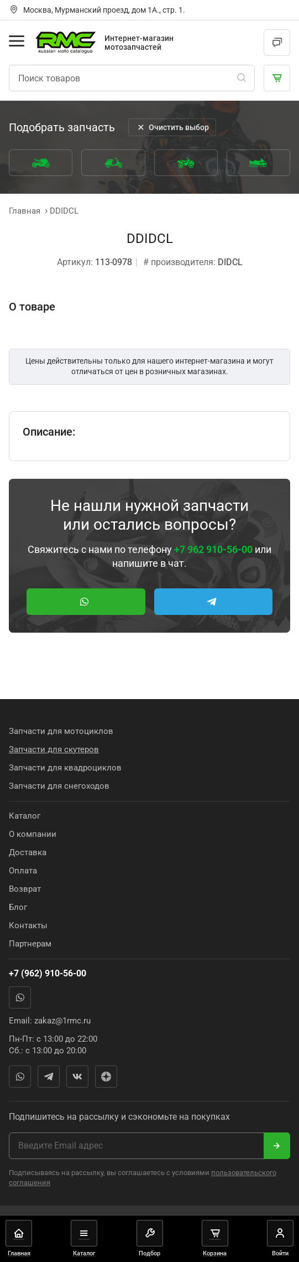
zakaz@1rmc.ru (62, 1021)
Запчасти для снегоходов (59, 786)
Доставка (27, 852)
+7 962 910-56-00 (213, 549)
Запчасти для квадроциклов (65, 768)
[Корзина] (277, 78)
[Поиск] (241, 78)
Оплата (23, 871)
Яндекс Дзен (106, 1076)
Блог (18, 907)
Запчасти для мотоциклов (61, 731)
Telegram (48, 1076)
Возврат (25, 889)
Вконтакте (77, 1076)
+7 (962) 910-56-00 (47, 973)
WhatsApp (19, 997)
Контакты (28, 925)
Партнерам (30, 944)
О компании (32, 834)
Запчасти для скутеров (54, 749)
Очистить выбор (172, 127)
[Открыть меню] (16, 40)
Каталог (24, 816)
